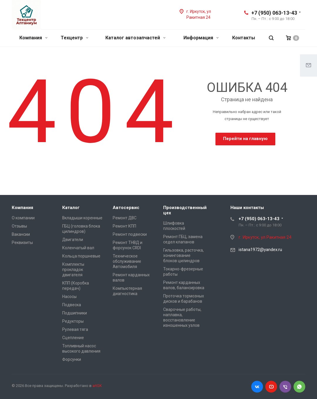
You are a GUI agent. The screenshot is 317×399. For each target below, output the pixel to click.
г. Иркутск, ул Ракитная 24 (265, 237)
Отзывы (19, 226)
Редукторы (73, 321)
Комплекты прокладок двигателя (73, 269)
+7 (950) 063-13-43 (274, 13)
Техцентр (74, 38)
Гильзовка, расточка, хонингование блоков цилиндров (183, 255)
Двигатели (72, 239)
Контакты (243, 38)
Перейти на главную (245, 138)
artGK (97, 385)
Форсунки (71, 359)
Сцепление (73, 337)
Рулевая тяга (75, 329)
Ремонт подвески (130, 234)
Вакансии (21, 234)
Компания (33, 38)
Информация (201, 38)
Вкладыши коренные (82, 218)
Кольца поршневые (81, 256)
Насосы (69, 296)
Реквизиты (22, 242)
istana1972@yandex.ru (260, 249)
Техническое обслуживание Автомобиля (127, 261)
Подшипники (74, 313)
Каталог (71, 207)
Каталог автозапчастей (135, 38)
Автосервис (126, 207)
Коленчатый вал (78, 247)
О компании (23, 218)
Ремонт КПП (124, 226)
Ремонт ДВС (124, 218)
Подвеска (71, 304)
